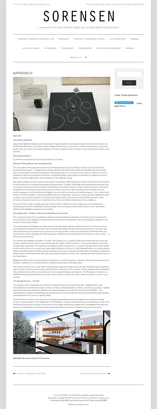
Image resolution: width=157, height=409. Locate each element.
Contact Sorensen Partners (31, 374)
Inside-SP (75, 57)
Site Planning (50, 48)
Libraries (134, 39)
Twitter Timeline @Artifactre (126, 95)
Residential (63, 39)
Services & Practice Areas (93, 374)
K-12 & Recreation (117, 39)
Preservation (85, 48)
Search (129, 83)
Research (129, 48)
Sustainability (67, 48)
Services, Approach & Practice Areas (38, 358)
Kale (70, 404)
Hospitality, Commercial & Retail (89, 39)
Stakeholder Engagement (108, 48)
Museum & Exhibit (31, 48)
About (24, 358)
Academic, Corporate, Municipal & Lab (36, 39)
